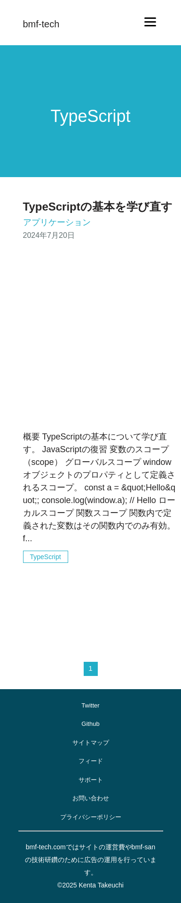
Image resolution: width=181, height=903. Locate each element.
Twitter (90, 705)
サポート (91, 779)
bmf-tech (41, 24)
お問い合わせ (90, 798)
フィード (91, 761)
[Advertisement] (88, 337)
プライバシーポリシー (90, 817)
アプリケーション (57, 222)
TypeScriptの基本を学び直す (98, 206)
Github (90, 723)
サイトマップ (90, 742)
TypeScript (45, 557)
